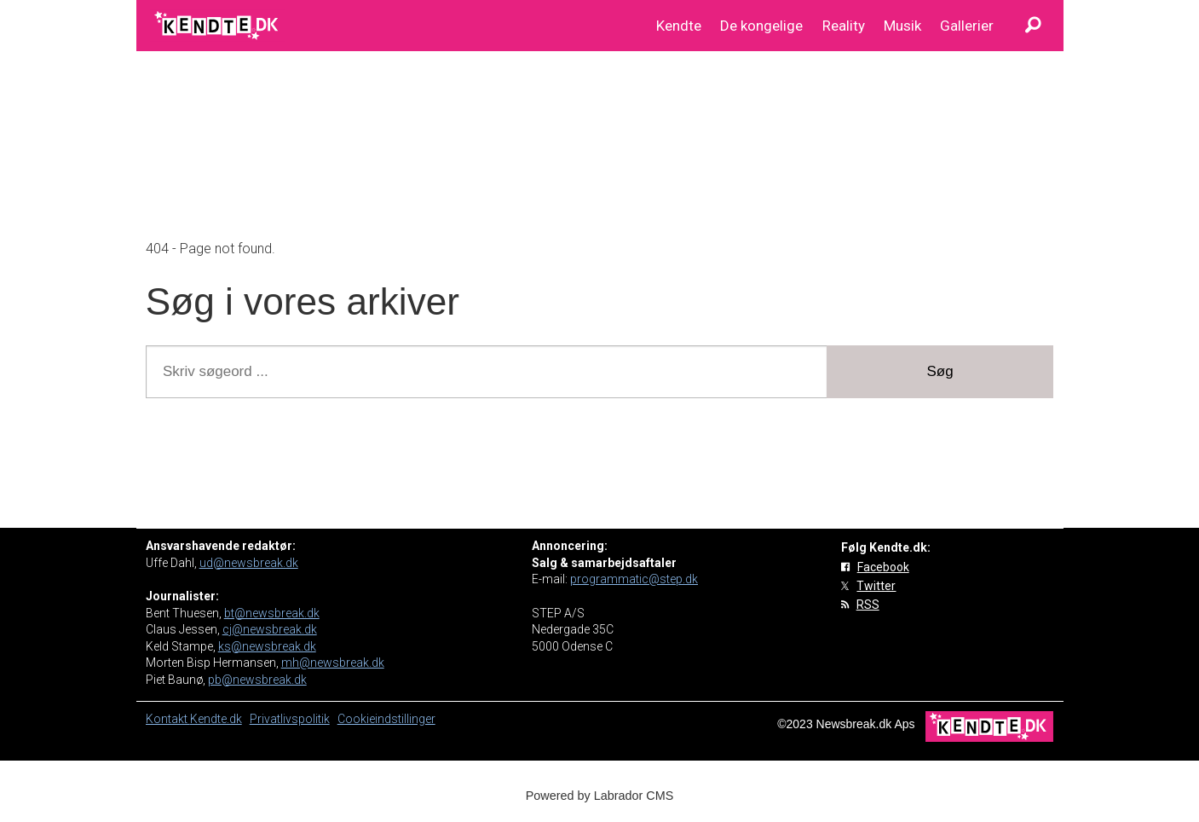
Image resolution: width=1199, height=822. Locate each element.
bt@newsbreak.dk (272, 613)
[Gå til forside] (217, 25)
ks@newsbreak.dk (267, 646)
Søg (940, 371)
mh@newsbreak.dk (332, 662)
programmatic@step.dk (634, 579)
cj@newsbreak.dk (269, 629)
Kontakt (168, 719)
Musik (902, 25)
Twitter (876, 586)
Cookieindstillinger (386, 719)
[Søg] (1034, 25)
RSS (867, 604)
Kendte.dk (216, 719)
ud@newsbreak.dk (248, 563)
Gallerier (967, 25)
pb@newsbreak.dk (257, 679)
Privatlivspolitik (290, 719)
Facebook (883, 567)
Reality (843, 25)
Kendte (678, 25)
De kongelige (761, 25)
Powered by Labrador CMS (600, 795)
